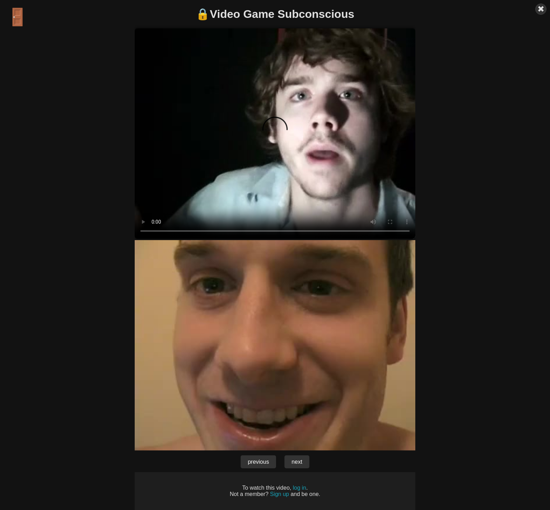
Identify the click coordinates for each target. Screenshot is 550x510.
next (296, 462)
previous (258, 462)
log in (299, 488)
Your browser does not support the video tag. (275, 133)
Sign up (279, 494)
